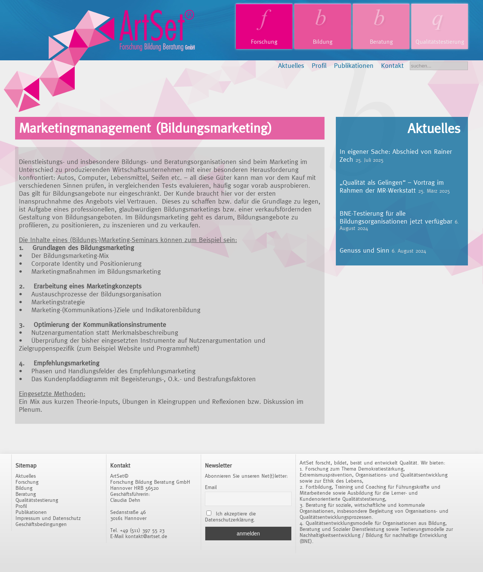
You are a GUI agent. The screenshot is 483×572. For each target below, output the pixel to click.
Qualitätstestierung (439, 41)
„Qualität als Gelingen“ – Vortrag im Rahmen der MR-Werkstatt (392, 186)
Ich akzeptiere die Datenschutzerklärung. (230, 517)
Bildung (322, 41)
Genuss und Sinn (364, 250)
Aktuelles (291, 65)
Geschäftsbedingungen (41, 524)
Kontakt (392, 65)
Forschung (264, 41)
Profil (319, 65)
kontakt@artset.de (146, 536)
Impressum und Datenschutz (48, 518)
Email (211, 487)
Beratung (381, 41)
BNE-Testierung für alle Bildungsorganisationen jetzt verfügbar (396, 217)
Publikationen (354, 65)
